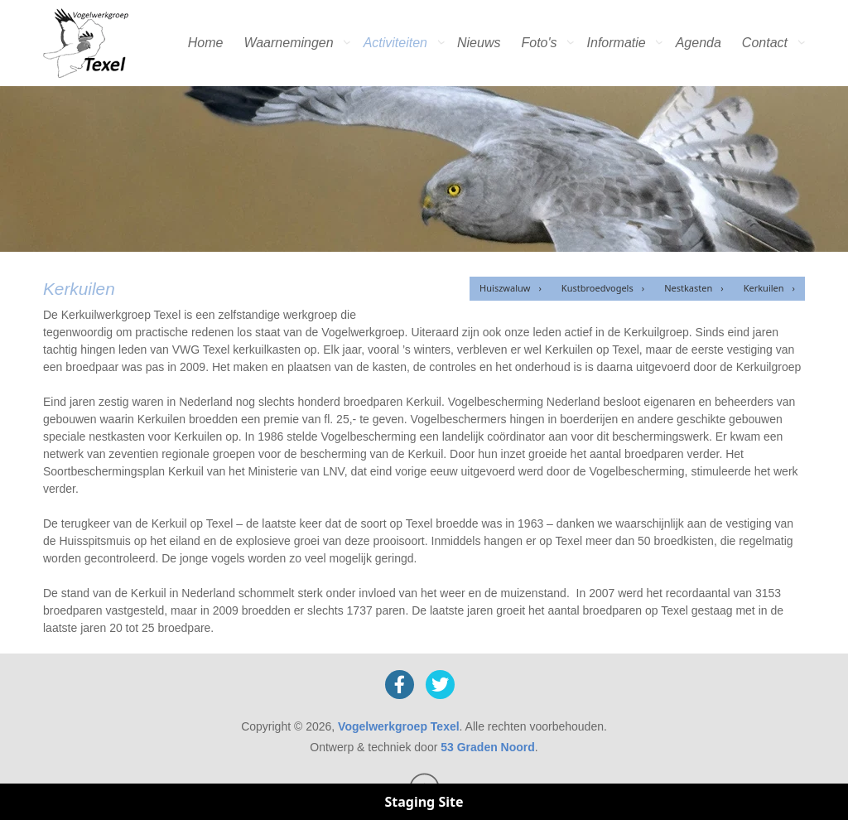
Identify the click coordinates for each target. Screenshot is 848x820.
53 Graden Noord (488, 747)
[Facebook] (399, 684)
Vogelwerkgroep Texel (399, 726)
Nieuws (478, 43)
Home (206, 43)
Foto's (538, 43)
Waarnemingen (288, 43)
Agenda (698, 43)
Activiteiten (395, 43)
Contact (765, 43)
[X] (440, 684)
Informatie (616, 43)
